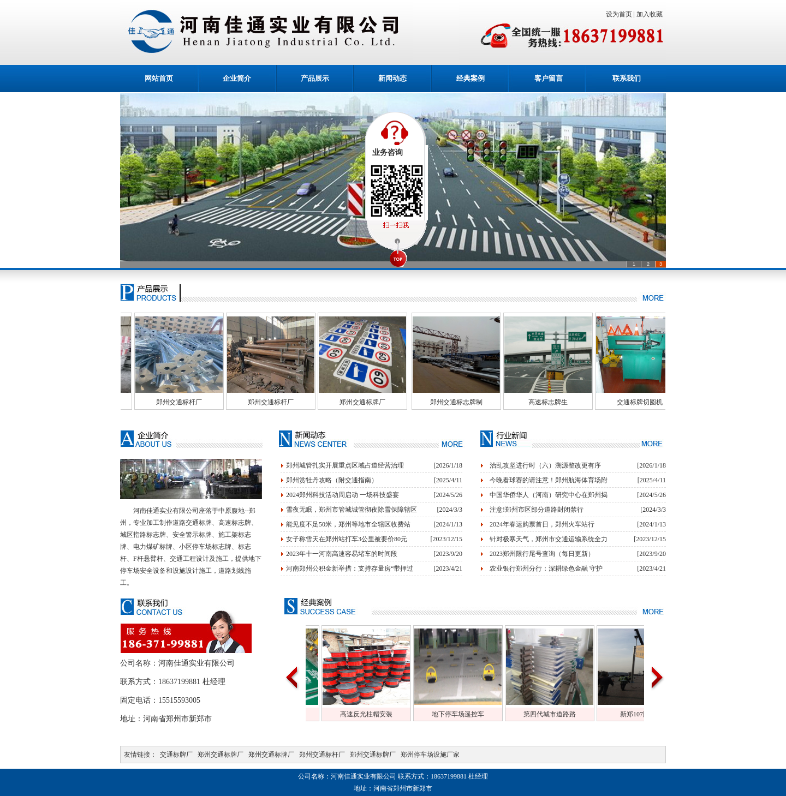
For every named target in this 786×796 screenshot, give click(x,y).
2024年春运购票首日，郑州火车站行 (542, 524)
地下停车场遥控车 (480, 714)
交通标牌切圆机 (662, 402)
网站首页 (159, 78)
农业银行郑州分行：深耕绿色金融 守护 (546, 568)
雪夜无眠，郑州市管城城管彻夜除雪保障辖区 (351, 509)
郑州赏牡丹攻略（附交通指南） (332, 480)
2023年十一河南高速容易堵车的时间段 (341, 554)
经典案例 (470, 78)
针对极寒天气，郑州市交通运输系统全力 (549, 539)
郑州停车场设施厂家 (430, 754)
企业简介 (237, 78)
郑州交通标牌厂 (385, 402)
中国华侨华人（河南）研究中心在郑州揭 (549, 495)
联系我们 (626, 78)
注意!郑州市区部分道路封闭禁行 (536, 509)
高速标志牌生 (570, 402)
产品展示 (315, 78)
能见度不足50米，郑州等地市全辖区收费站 (348, 524)
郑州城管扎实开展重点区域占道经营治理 (345, 465)
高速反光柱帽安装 (388, 714)
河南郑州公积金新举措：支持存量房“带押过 (349, 568)
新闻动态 (392, 78)
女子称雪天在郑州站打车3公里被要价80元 (346, 539)
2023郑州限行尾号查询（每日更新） (542, 554)
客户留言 (548, 78)
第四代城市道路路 (572, 714)
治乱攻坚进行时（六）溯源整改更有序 (545, 465)
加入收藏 (651, 14)
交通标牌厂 (176, 754)
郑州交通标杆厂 (201, 402)
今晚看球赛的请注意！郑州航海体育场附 (549, 480)
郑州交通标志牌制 (478, 402)
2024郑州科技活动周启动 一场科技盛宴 (342, 495)
